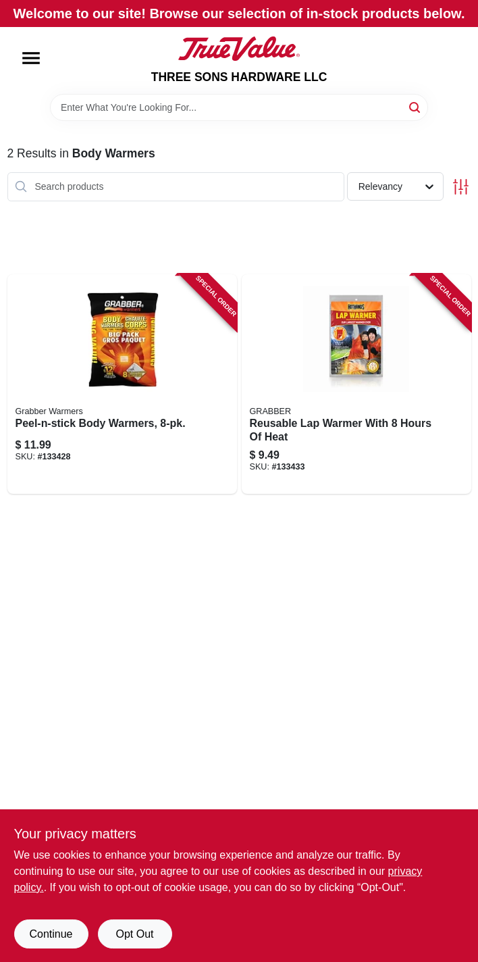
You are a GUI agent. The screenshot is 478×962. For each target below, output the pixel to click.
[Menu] (31, 58)
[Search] (415, 106)
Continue (50, 934)
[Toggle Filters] (461, 187)
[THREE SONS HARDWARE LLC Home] (239, 48)
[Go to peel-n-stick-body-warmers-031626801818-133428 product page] (122, 384)
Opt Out (134, 934)
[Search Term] (239, 107)
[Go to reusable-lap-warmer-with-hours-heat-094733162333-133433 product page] (356, 384)
